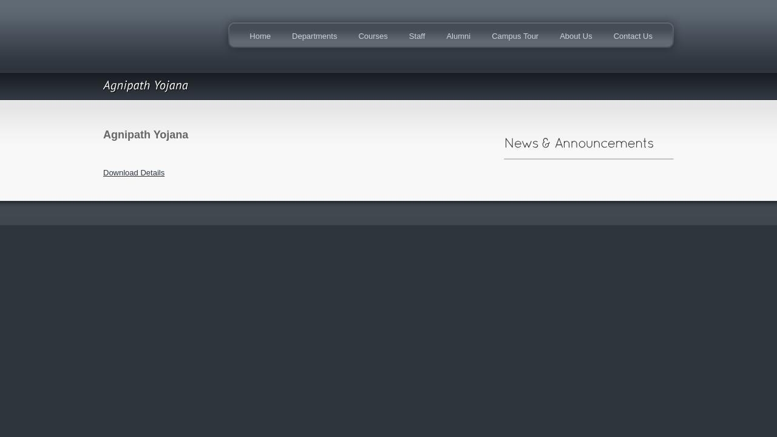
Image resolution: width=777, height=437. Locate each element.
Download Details (134, 172)
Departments (314, 36)
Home (260, 36)
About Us (576, 36)
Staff (417, 36)
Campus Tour (515, 36)
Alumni (458, 36)
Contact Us (633, 36)
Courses (372, 36)
